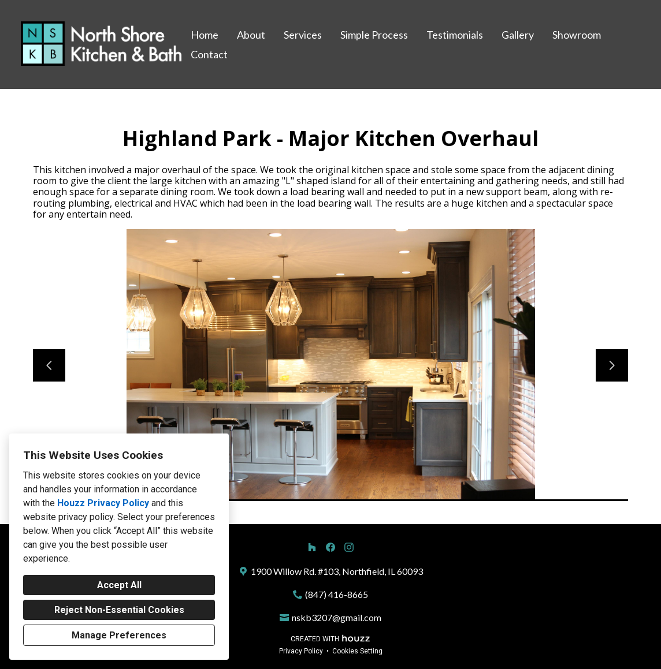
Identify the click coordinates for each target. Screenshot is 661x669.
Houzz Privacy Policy (103, 503)
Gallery (518, 34)
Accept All (119, 585)
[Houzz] (312, 547)
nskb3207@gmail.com (336, 617)
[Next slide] (612, 365)
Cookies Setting (357, 651)
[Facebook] (330, 547)
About (251, 34)
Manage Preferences (119, 635)
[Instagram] (349, 547)
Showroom (576, 34)
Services (303, 34)
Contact (209, 54)
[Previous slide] (49, 365)
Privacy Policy (301, 651)
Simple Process (374, 34)
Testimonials (454, 34)
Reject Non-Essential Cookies (119, 609)
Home (204, 34)
